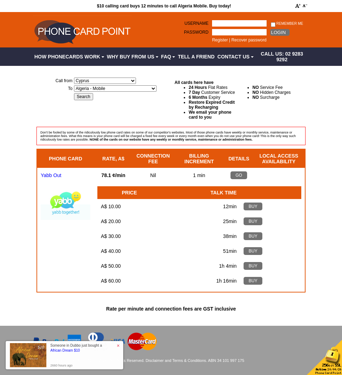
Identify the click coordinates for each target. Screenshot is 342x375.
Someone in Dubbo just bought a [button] (76, 347)
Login (278, 32)
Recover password (248, 40)
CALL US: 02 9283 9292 (282, 56)
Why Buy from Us (132, 56)
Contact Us (235, 56)
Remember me (287, 24)
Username (196, 23)
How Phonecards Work (69, 56)
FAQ (168, 56)
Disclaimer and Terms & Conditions (176, 360)
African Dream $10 (65, 350)
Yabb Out (51, 175)
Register (220, 40)
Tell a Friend (196, 56)
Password (196, 32)
